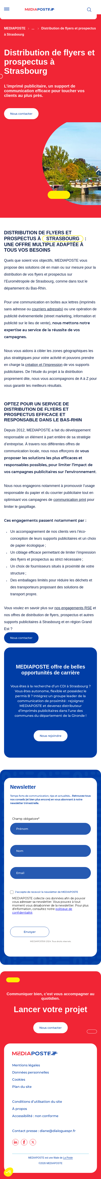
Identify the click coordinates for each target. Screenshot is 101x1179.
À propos (19, 1109)
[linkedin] (15, 1142)
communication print (69, 500)
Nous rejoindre (50, 736)
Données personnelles (30, 1072)
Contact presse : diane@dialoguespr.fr (44, 1131)
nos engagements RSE (73, 608)
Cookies (18, 1079)
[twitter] (33, 1142)
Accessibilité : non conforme (35, 1116)
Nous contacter (21, 114)
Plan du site (22, 1087)
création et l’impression (43, 365)
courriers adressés (47, 309)
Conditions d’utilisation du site (37, 1102)
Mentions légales (26, 1065)
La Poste (68, 1157)
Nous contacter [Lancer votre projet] (50, 1028)
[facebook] (24, 1142)
